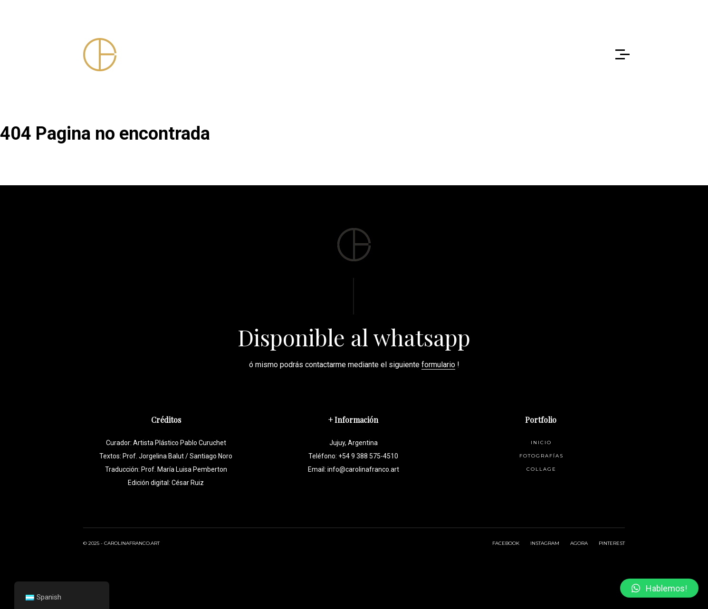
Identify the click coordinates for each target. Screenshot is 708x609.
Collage (541, 469)
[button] (659, 588)
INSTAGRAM (544, 543)
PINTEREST (612, 543)
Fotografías (541, 456)
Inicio (541, 442)
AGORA (579, 543)
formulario (438, 364)
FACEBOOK (505, 543)
